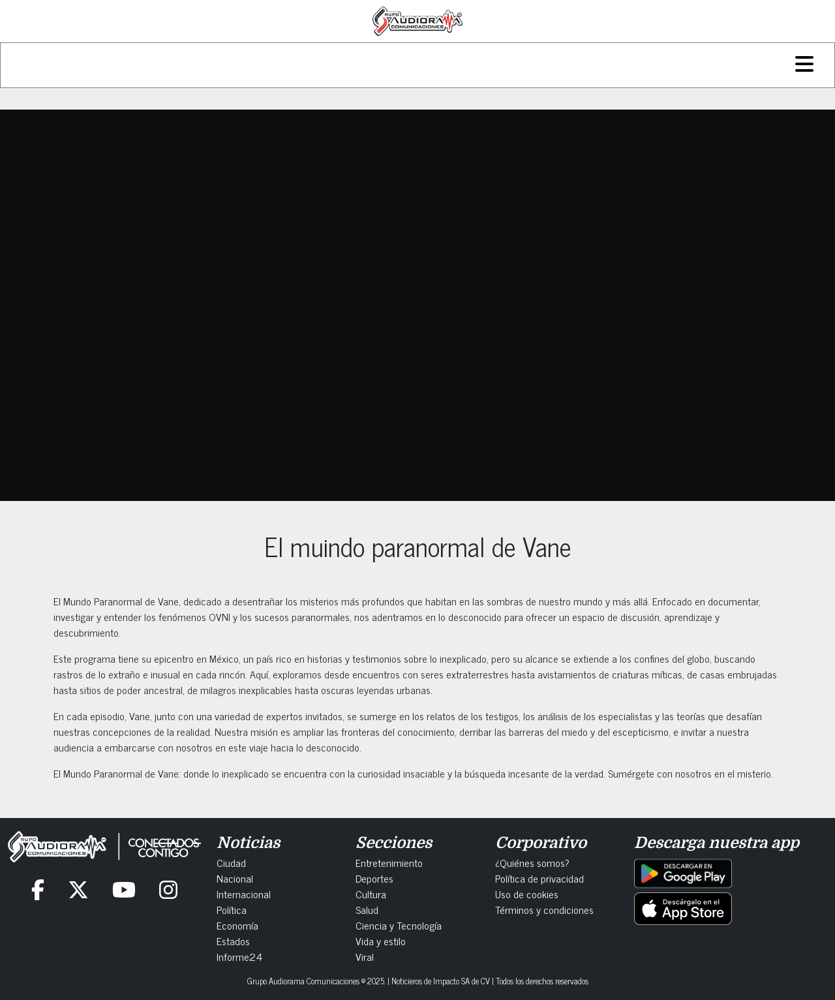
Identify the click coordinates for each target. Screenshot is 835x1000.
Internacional (244, 893)
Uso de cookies (526, 893)
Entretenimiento (389, 862)
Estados (233, 940)
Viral (365, 956)
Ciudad (231, 862)
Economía (237, 925)
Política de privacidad (539, 878)
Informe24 (239, 956)
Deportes (374, 878)
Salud (367, 909)
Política (232, 909)
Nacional (235, 878)
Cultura (371, 893)
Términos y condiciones (544, 909)
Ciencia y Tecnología (399, 925)
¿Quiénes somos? (532, 862)
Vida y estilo (381, 940)
